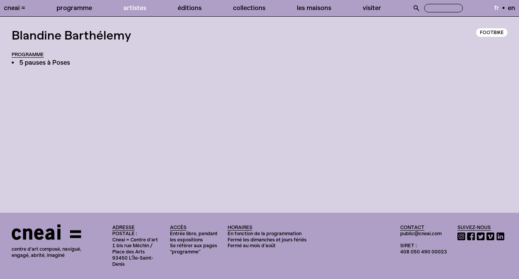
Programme (74, 8)
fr (496, 8)
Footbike (492, 32)
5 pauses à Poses (44, 62)
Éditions (190, 8)
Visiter (372, 8)
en (511, 8)
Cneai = (14, 8)
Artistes (134, 8)
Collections (249, 8)
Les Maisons (314, 8)
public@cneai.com (421, 233)
